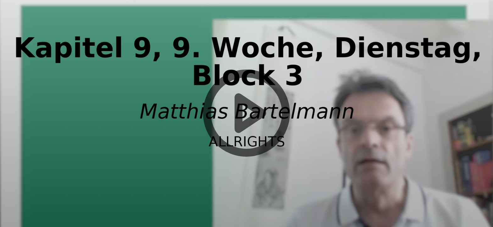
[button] (246, 113)
